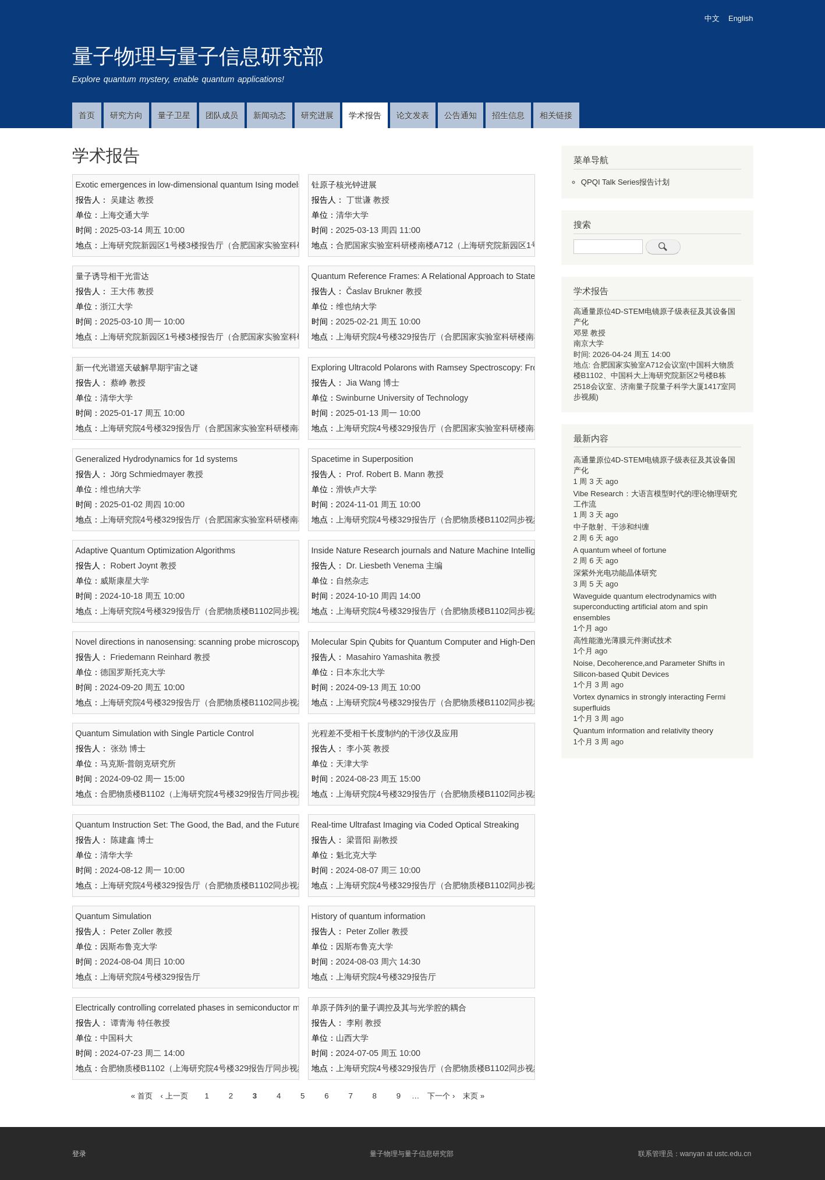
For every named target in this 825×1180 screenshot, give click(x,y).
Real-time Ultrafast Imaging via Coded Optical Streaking (415, 824)
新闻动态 (269, 115)
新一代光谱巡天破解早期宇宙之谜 (137, 367)
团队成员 (222, 115)
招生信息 (508, 115)
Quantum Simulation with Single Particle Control (165, 733)
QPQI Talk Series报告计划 (625, 182)
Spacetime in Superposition (362, 459)
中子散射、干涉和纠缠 (611, 526)
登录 (79, 1154)
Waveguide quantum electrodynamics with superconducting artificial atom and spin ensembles (645, 607)
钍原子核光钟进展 (344, 184)
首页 (87, 115)
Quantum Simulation (113, 916)
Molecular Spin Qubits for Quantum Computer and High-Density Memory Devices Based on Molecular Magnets (517, 641)
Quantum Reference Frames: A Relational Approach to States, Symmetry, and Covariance (478, 276)
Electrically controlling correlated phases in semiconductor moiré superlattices (219, 1007)
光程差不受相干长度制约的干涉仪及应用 (384, 733)
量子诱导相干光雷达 (112, 276)
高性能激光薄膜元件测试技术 (622, 640)
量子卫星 (174, 115)
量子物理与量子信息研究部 (198, 56)
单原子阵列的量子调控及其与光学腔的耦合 (388, 1007)
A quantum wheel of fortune (620, 550)
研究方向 (126, 115)
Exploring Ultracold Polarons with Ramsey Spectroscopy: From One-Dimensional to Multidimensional (498, 367)
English (740, 18)
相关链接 (556, 115)
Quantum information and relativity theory (643, 730)
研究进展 (317, 115)
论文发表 (412, 115)
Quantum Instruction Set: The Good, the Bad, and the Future (188, 824)
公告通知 (460, 115)
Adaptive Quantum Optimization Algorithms (155, 550)
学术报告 (365, 115)
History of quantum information (368, 916)
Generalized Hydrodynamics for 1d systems (157, 459)
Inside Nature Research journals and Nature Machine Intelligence (432, 550)
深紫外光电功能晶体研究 (615, 572)
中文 (712, 18)
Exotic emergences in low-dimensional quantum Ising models (189, 184)
